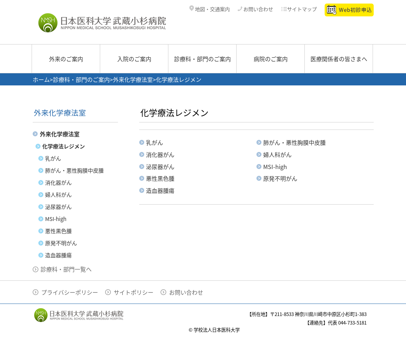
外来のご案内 (66, 58)
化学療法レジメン (63, 146)
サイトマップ (299, 9)
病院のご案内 (271, 58)
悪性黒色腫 (58, 231)
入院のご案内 (134, 58)
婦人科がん (58, 195)
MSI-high (55, 219)
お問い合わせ (255, 9)
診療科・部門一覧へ (66, 269)
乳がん (53, 158)
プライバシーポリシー (69, 292)
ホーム (41, 79)
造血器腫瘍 (58, 255)
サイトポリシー (133, 292)
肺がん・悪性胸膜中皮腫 (74, 170)
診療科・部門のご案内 (202, 58)
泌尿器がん (58, 207)
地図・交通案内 (209, 9)
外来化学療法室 (133, 79)
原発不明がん (61, 243)
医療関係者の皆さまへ (338, 58)
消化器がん (58, 182)
